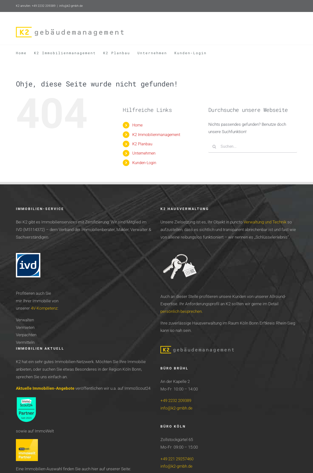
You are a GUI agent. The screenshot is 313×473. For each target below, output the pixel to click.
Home (137, 125)
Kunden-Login (144, 162)
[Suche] (214, 146)
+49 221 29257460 (176, 458)
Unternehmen (144, 153)
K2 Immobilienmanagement (156, 134)
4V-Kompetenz (44, 308)
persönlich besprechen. (181, 311)
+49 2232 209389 (175, 400)
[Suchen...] (252, 146)
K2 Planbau (142, 144)
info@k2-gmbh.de (71, 6)
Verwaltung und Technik (265, 222)
